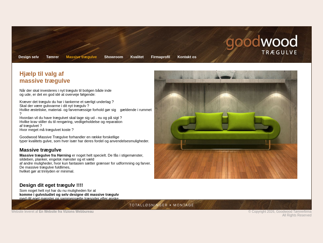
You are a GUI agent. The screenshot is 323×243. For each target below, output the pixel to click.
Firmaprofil (160, 55)
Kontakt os (186, 55)
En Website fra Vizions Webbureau (66, 209)
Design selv (29, 55)
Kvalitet (137, 55)
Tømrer (52, 55)
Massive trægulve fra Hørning (45, 153)
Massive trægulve (81, 55)
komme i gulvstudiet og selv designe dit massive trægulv (69, 192)
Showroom (113, 55)
